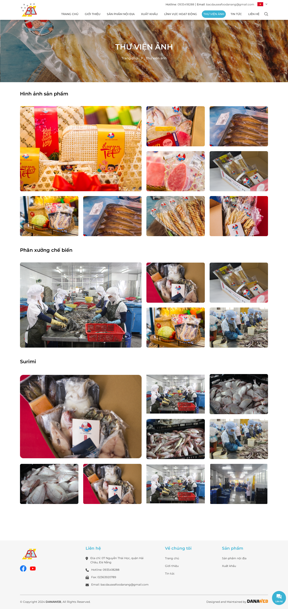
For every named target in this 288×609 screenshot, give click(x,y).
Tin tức (170, 573)
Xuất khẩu (229, 566)
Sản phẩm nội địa (234, 558)
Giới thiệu (172, 566)
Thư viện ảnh (144, 47)
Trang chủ (129, 58)
